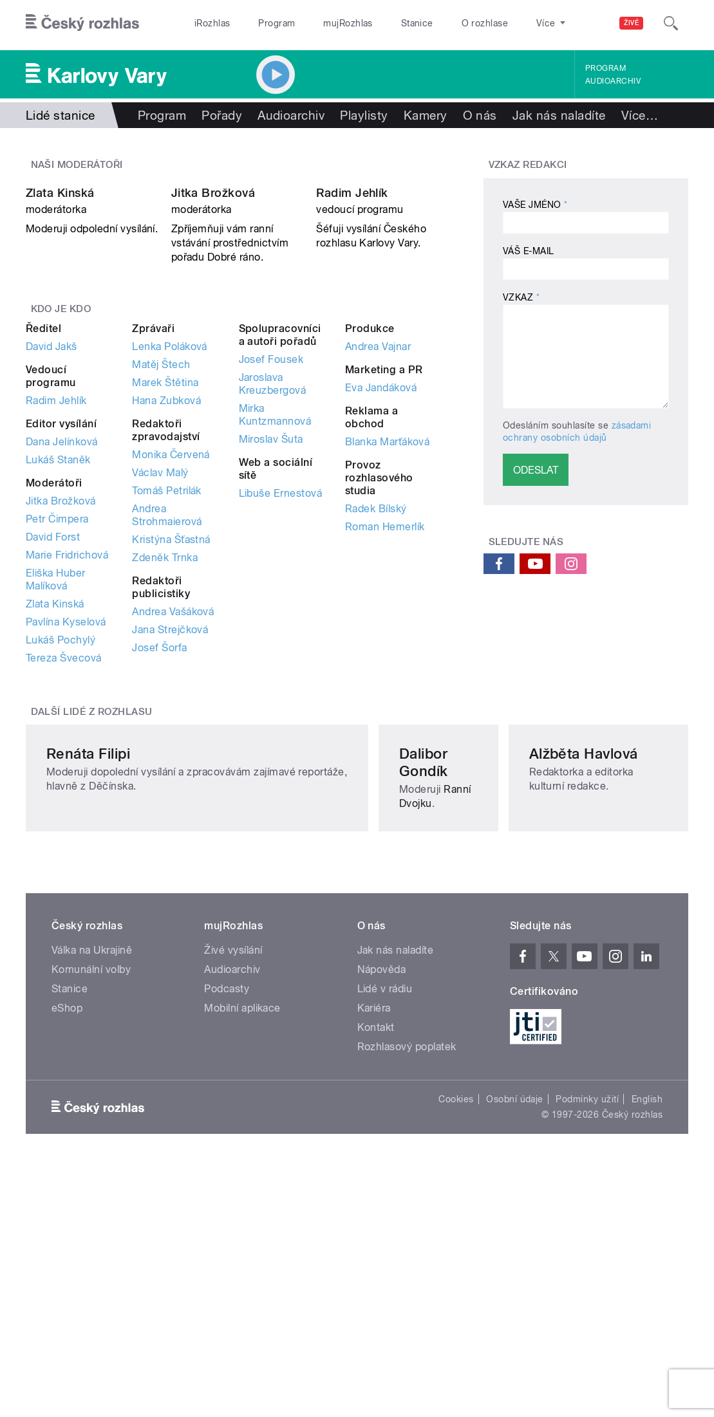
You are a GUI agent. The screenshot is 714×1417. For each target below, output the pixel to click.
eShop (67, 1260)
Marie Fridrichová (67, 689)
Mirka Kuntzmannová (275, 549)
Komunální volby (91, 1221)
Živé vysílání (233, 1202)
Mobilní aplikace (242, 1260)
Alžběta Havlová (549, 1009)
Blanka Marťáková (387, 576)
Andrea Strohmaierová (167, 649)
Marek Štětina (165, 517)
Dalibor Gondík (321, 1009)
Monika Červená (171, 589)
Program (276, 23)
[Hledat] (670, 23)
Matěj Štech (161, 499)
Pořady (222, 115)
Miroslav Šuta (271, 574)
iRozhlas (212, 23)
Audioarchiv (613, 81)
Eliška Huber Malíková (56, 714)
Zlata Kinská (60, 328)
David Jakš (51, 481)
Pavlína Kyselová (66, 756)
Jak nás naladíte (559, 115)
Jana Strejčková (170, 764)
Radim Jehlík (352, 328)
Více (639, 115)
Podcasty (226, 1240)
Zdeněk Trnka (165, 692)
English (647, 1351)
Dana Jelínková (62, 576)
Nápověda (381, 1221)
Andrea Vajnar (378, 481)
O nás (480, 115)
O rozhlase (485, 23)
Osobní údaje (514, 1351)
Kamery (425, 115)
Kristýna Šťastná (171, 674)
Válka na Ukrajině (92, 1202)
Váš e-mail (528, 251)
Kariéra (374, 1260)
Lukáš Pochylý (60, 774)
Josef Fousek (271, 494)
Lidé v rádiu (385, 1240)
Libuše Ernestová (281, 628)
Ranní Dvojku (347, 1027)
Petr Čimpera (57, 653)
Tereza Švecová (64, 792)
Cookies (455, 1351)
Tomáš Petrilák (167, 625)
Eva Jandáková (381, 522)
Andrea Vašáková (173, 746)
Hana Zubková (166, 535)
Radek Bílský (376, 643)
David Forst (53, 671)
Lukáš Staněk (58, 594)
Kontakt (376, 1279)
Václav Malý (160, 607)
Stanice (417, 23)
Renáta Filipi (88, 1009)
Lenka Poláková (169, 481)
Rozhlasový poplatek (406, 1298)
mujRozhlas (348, 23)
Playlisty (364, 115)
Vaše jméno (535, 204)
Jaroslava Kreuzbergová (272, 518)
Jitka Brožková (213, 328)
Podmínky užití (587, 1351)
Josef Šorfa (159, 782)
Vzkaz (521, 297)
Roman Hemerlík (385, 661)
